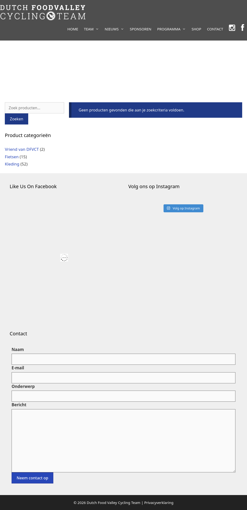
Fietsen (12, 156)
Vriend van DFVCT (22, 149)
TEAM (93, 29)
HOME (72, 29)
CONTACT (215, 29)
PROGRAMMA (173, 29)
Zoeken (16, 119)
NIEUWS (116, 29)
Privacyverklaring (158, 502)
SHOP (196, 29)
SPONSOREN (140, 29)
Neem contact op (32, 478)
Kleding (12, 164)
